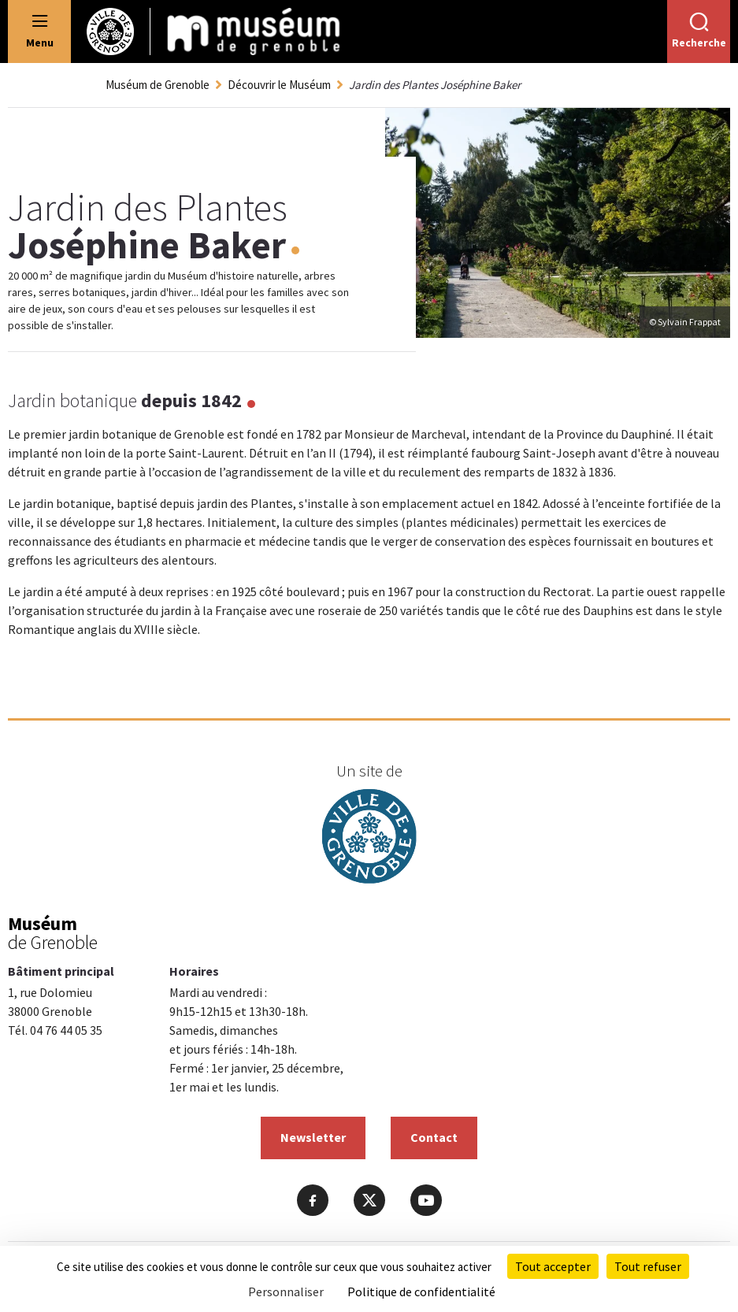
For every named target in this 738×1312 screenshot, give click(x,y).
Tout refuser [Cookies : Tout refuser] (647, 1266)
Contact (434, 1137)
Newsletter (313, 1137)
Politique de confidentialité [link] (421, 1291)
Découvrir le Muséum (279, 84)
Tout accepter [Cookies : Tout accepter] (553, 1266)
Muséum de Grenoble (158, 84)
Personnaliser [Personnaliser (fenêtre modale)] (286, 1291)
